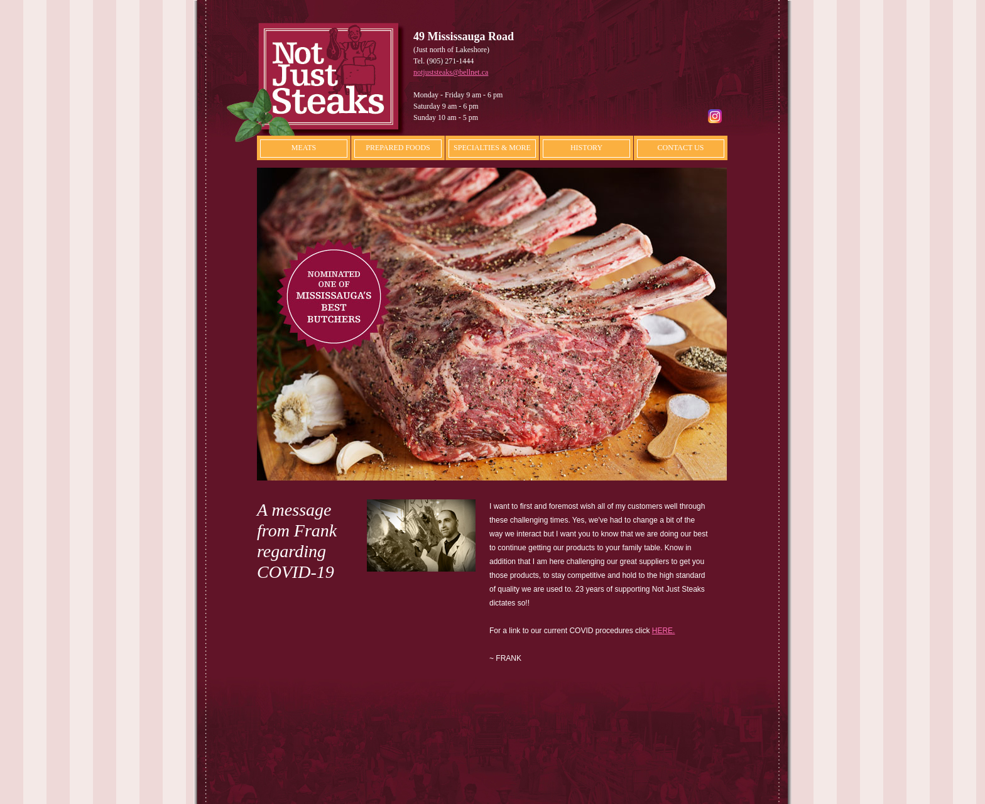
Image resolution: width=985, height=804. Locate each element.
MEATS (303, 147)
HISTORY (586, 147)
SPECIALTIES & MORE (492, 147)
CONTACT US (681, 147)
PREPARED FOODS (398, 147)
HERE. (663, 630)
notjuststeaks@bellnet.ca (450, 72)
